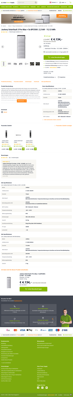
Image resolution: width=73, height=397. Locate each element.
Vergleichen (62, 77)
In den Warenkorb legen (56, 57)
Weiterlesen (22, 101)
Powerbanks (33, 6)
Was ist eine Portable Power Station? (45, 345)
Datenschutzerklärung (42, 372)
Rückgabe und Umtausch (7, 351)
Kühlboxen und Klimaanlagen (53, 6)
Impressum (39, 368)
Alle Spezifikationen (46, 81)
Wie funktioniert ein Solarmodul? (44, 343)
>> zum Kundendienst (6, 362)
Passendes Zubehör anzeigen (63, 126)
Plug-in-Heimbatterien (24, 6)
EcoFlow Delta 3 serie (6, 380)
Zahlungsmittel (4, 347)
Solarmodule (16, 6)
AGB (38, 378)
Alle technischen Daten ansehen (52, 120)
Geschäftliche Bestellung (6, 345)
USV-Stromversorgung (6, 378)
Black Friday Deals (41, 380)
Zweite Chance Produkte (6, 359)
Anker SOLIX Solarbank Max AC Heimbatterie (11, 370)
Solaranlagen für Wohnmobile (8, 372)
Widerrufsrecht (40, 376)
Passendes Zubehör (18, 81)
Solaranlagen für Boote (6, 376)
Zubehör (70, 6)
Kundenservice (52, 10)
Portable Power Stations (6, 6)
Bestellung (3, 343)
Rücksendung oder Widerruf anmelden (9, 353)
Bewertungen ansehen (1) (16, 32)
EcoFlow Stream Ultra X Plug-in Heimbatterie (11, 374)
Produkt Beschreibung (50, 77)
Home (9, 26)
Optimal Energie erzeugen (43, 347)
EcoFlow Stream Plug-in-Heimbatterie (9, 368)
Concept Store (4, 357)
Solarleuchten (64, 6)
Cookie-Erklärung (41, 370)
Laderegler (43, 6)
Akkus (38, 6)
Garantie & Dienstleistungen (7, 355)
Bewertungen (28, 81)
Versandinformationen (6, 349)
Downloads (36, 81)
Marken (60, 10)
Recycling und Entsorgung (43, 374)
